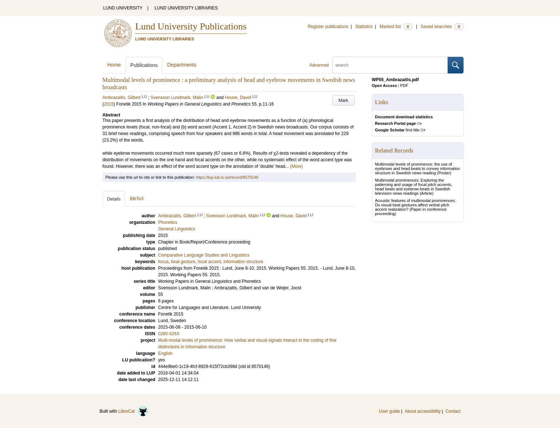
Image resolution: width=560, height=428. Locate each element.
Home (114, 65)
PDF (404, 85)
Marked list (396, 26)
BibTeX (137, 198)
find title (397, 130)
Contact (452, 411)
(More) (296, 166)
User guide (389, 411)
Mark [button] (343, 100)
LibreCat (133, 411)
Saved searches (442, 26)
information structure (243, 261)
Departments (181, 65)
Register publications (328, 26)
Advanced (319, 65)
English (165, 353)
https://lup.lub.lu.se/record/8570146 (227, 177)
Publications (144, 65)
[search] (390, 65)
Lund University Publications (191, 26)
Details (114, 199)
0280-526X (169, 333)
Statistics (364, 26)
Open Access (384, 85)
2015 (109, 104)
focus (163, 261)
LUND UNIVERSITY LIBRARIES (186, 8)
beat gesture (183, 261)
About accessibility (423, 411)
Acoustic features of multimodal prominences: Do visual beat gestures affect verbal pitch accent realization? (415, 204)
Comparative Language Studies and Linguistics (204, 255)
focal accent (209, 261)
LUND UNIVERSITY (123, 8)
